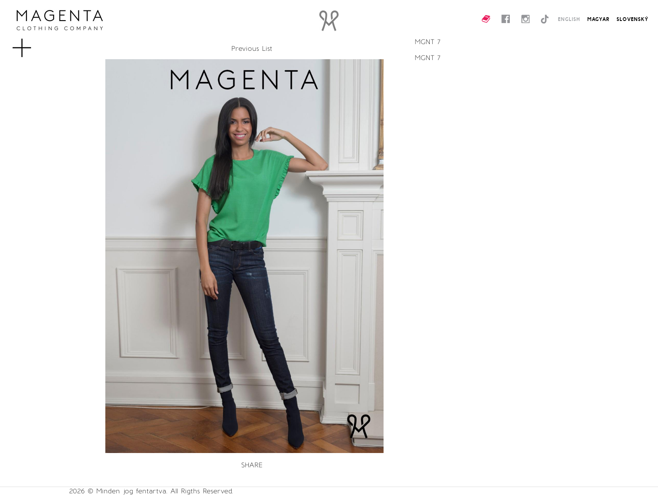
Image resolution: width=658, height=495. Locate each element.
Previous (245, 48)
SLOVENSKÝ (632, 19)
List (267, 48)
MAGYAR (598, 19)
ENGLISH (569, 19)
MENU (35, 43)
